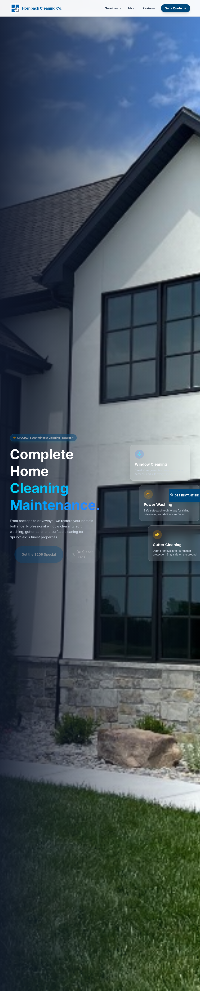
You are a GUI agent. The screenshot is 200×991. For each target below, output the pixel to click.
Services (113, 8)
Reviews (149, 8)
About (132, 8)
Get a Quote (175, 8)
